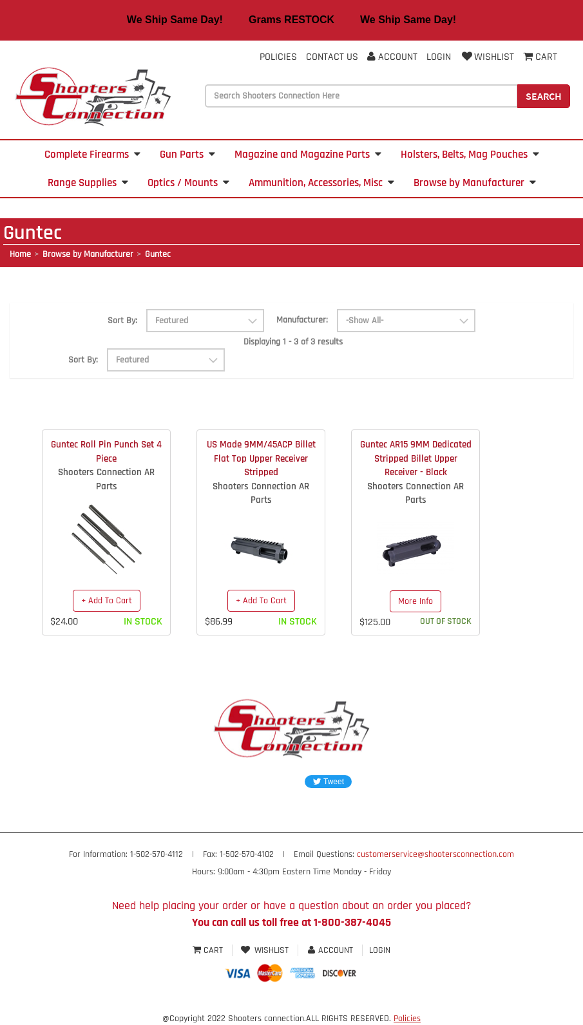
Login (438, 57)
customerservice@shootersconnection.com (435, 854)
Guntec (158, 254)
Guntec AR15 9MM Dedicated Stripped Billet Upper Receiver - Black (416, 458)
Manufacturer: (302, 320)
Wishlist (487, 57)
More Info (415, 601)
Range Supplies (88, 183)
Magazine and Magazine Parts (307, 154)
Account (392, 57)
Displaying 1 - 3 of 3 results (293, 342)
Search (544, 95)
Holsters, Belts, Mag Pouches (470, 154)
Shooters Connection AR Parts (106, 479)
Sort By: (122, 320)
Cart (209, 950)
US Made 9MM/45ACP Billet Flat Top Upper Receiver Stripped (261, 458)
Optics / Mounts (188, 183)
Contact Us (332, 57)
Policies (278, 57)
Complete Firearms (92, 154)
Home (20, 254)
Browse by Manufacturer (475, 183)
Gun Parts (187, 154)
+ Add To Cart (106, 601)
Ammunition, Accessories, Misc (321, 183)
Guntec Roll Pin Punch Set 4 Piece (106, 451)
